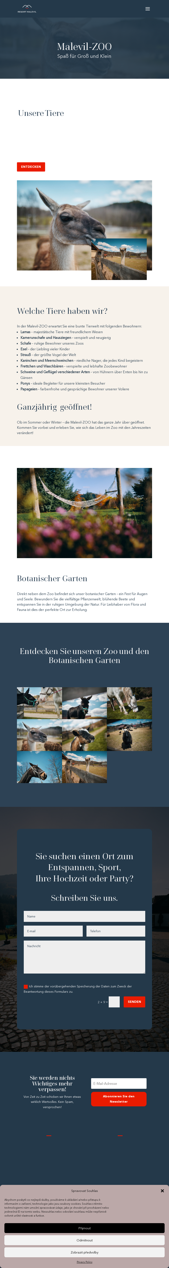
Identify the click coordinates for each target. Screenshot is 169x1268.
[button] (162, 1191)
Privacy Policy (84, 1262)
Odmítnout (85, 1240)
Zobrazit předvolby (84, 1252)
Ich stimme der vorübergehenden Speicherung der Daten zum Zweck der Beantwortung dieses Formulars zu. (78, 989)
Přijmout (84, 1228)
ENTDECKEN (31, 167)
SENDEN (134, 1002)
